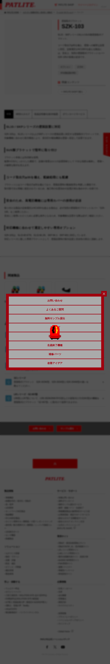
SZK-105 (66, 292)
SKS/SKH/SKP (15, 292)
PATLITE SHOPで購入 (73, 92)
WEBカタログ (23, 114)
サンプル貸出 (67, 428)
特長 (9, 114)
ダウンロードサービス (74, 114)
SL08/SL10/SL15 (41, 292)
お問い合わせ (39, 428)
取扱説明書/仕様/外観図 (46, 114)
